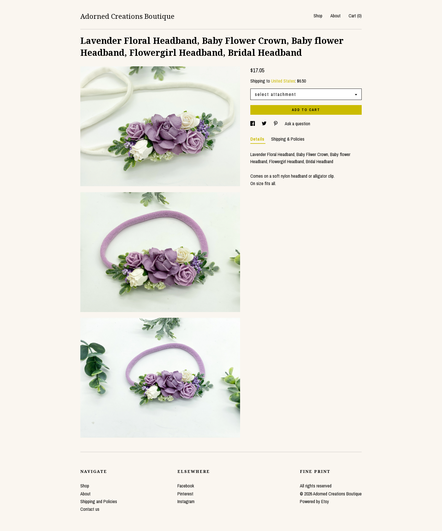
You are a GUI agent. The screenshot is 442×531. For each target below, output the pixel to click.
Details (257, 139)
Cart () (355, 16)
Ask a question (297, 123)
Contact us (89, 509)
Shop (318, 16)
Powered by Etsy (314, 501)
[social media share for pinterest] (276, 123)
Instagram (186, 501)
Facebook (185, 486)
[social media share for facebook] (253, 123)
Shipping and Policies (98, 501)
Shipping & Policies (287, 139)
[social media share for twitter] (265, 123)
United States (283, 81)
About (335, 16)
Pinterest (185, 494)
